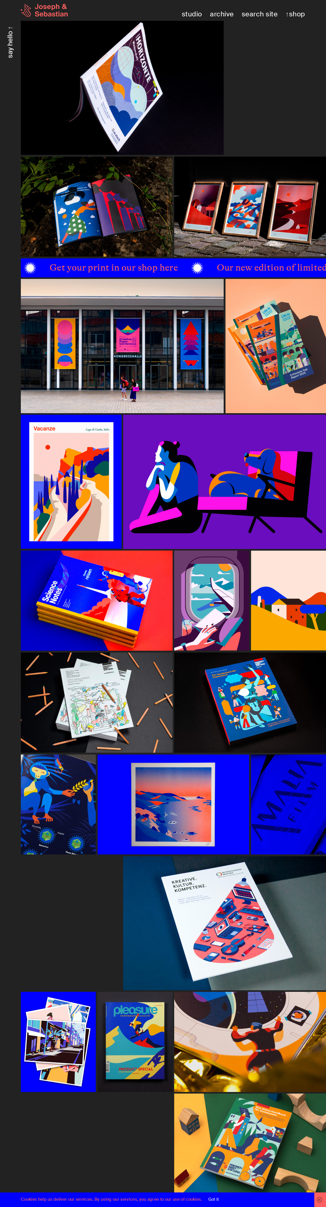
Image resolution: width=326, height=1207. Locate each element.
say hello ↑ (10, 42)
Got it (213, 1199)
